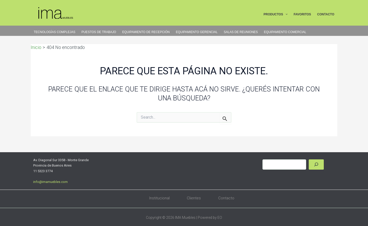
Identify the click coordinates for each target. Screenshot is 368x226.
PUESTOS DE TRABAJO (99, 32)
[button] (285, 14)
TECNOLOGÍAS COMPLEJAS (54, 32)
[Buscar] (316, 164)
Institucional (159, 198)
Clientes (194, 198)
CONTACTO (325, 14)
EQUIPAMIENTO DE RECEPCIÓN (146, 32)
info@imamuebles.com (50, 182)
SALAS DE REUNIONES (241, 32)
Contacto (226, 198)
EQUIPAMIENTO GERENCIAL (197, 32)
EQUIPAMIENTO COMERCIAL (285, 32)
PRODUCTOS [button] (275, 14)
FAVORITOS (302, 14)
